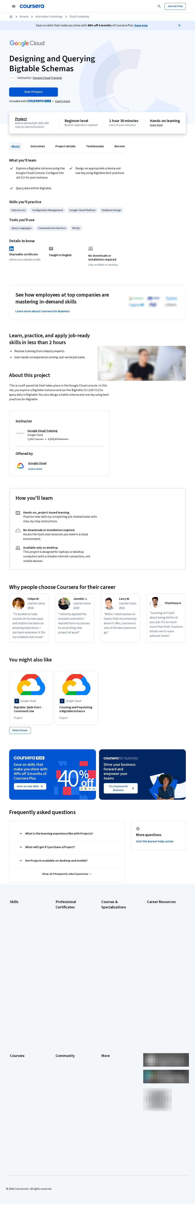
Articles (105, 1050)
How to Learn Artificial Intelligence (159, 957)
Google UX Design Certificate (72, 954)
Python (14, 955)
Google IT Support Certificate (73, 939)
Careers (14, 1027)
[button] (35, 469)
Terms (105, 1021)
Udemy (14, 1096)
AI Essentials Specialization (116, 914)
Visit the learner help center (155, 844)
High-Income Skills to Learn (162, 949)
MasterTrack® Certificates (25, 1050)
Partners (60, 1015)
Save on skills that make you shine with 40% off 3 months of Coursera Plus (30, 774)
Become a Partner (20, 1078)
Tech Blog (61, 1038)
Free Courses (17, 1090)
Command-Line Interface (52, 228)
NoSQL (76, 228)
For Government (19, 1067)
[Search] (159, 6)
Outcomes (37, 146)
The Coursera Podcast (68, 1033)
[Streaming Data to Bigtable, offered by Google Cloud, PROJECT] (167, 707)
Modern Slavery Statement (116, 1067)
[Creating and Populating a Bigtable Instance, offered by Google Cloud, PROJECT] (76, 709)
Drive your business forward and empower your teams (120, 774)
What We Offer (18, 1015)
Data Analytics (18, 926)
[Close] (179, 25)
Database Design (111, 210)
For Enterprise (18, 1061)
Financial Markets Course (115, 952)
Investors (106, 1015)
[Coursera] (32, 6)
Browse (24, 17)
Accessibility (108, 1038)
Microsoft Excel (18, 943)
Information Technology (49, 17)
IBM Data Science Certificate (72, 975)
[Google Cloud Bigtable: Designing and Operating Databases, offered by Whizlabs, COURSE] (121, 711)
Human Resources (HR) (23, 938)
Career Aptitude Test (159, 909)
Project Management (22, 949)
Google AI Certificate (67, 914)
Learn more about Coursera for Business (42, 311)
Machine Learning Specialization (111, 960)
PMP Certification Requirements (157, 966)
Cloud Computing (79, 17)
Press (104, 1010)
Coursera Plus (18, 1038)
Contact (105, 1044)
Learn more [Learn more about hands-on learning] (156, 125)
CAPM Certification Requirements (157, 916)
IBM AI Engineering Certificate (72, 960)
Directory (106, 1056)
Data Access (19, 210)
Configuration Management (47, 210)
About (15, 146)
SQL (12, 960)
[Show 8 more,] (20, 732)
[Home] (11, 16)
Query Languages (22, 228)
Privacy (105, 1027)
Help (103, 1033)
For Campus (16, 1073)
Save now (141, 25)
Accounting (16, 909)
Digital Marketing (19, 932)
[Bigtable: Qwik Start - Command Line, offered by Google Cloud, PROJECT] (31, 709)
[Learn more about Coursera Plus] (62, 101)
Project (21, 119)
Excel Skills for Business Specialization (115, 945)
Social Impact (17, 1084)
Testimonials (95, 146)
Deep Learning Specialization (117, 937)
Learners (61, 1010)
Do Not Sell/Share (111, 1073)
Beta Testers (63, 1021)
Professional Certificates (24, 1044)
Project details (65, 146)
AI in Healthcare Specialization (118, 931)
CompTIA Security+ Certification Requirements (162, 936)
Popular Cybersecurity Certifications (160, 976)
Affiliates (106, 1061)
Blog (58, 1027)
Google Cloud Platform (82, 210)
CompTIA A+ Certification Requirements (161, 926)
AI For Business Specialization (118, 920)
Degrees (15, 1056)
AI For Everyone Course (114, 926)
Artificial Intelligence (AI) (23, 915)
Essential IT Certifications (161, 943)
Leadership (16, 1021)
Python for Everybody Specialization (113, 979)
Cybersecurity (18, 920)
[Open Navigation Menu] (13, 6)
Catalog (14, 1033)
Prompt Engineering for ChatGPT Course (114, 970)
